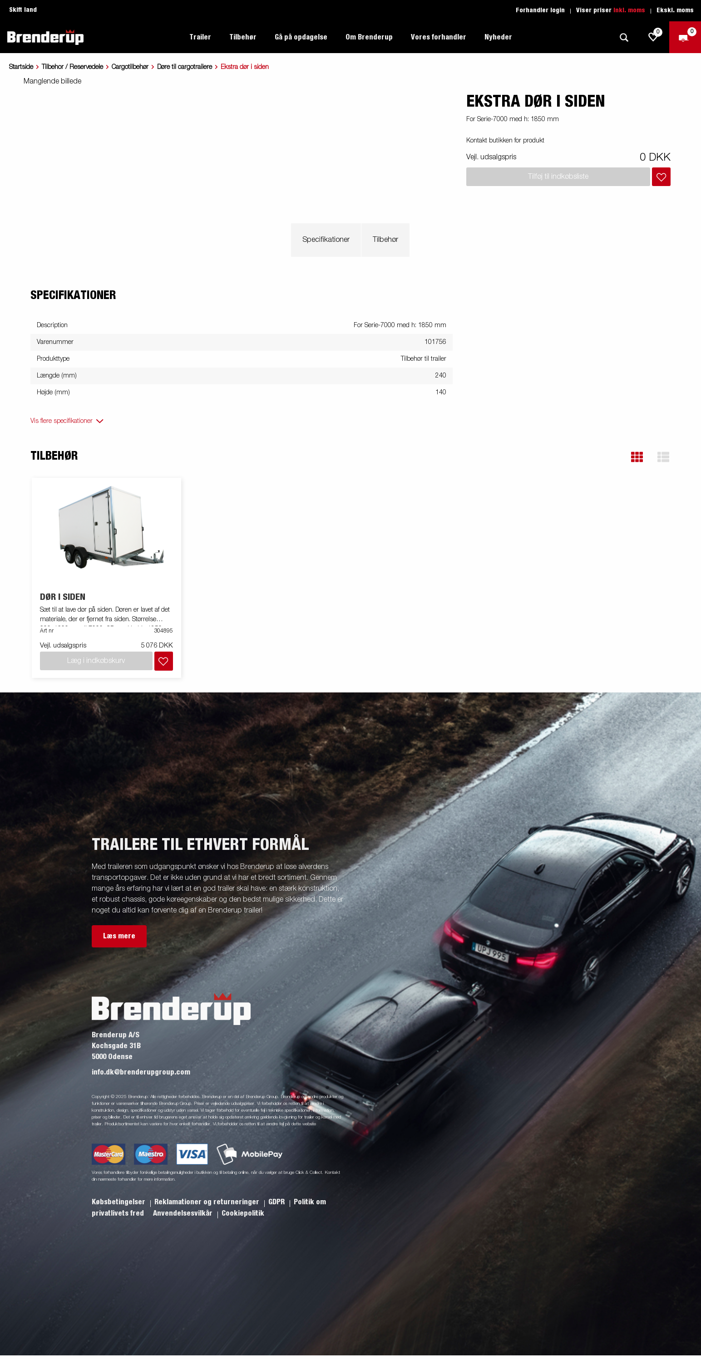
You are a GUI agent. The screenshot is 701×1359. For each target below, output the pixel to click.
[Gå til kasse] (685, 37)
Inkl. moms (629, 10)
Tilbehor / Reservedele (72, 67)
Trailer (200, 37)
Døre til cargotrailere (184, 67)
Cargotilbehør (130, 67)
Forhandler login (540, 10)
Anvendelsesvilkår (183, 1213)
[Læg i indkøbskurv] (661, 176)
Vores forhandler (438, 37)
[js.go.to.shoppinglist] (653, 37)
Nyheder (498, 37)
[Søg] (624, 37)
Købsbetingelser (119, 1202)
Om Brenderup (369, 37)
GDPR (277, 1202)
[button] (637, 457)
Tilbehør (243, 37)
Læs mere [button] (119, 936)
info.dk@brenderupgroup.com (141, 1072)
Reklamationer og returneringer (207, 1202)
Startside (21, 67)
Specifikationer (326, 240)
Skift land (23, 10)
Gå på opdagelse (301, 37)
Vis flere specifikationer (61, 421)
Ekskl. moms (675, 10)
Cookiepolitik (243, 1213)
